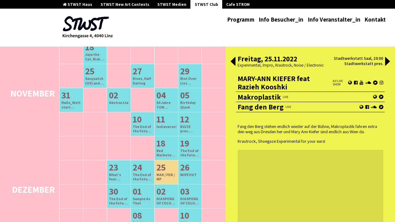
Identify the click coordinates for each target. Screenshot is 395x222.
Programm (241, 19)
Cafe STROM (238, 4)
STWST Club (206, 4)
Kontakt (375, 19)
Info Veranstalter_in (334, 19)
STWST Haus (77, 4)
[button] (233, 62)
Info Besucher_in (281, 19)
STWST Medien (171, 4)
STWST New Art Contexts (125, 4)
